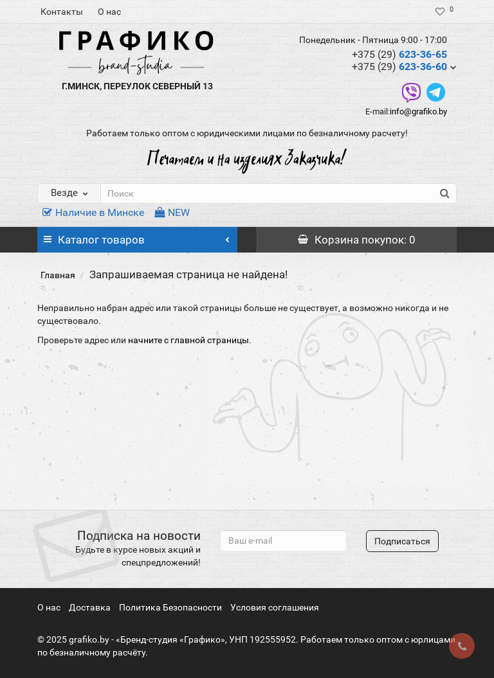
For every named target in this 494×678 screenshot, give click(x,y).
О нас (109, 11)
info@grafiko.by (418, 111)
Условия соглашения (274, 607)
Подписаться (402, 541)
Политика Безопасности (170, 607)
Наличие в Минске (93, 212)
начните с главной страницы (188, 340)
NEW (172, 212)
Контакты (62, 11)
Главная (58, 275)
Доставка (90, 607)
